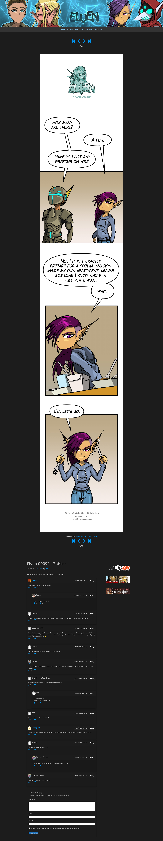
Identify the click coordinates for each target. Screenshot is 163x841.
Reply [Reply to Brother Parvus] (91, 758)
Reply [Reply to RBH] (91, 693)
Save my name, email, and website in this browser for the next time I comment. (55, 828)
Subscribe (98, 29)
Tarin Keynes (92, 536)
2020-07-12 (39, 569)
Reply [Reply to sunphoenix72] (92, 629)
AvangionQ (36, 727)
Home (63, 29)
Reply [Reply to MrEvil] (92, 743)
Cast (82, 29)
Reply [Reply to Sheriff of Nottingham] (92, 678)
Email (30, 821)
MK (47, 569)
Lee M (34, 580)
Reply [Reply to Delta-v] (92, 647)
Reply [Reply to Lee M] (92, 581)
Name (30, 814)
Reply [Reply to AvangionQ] (92, 728)
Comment (32, 800)
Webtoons (89, 29)
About (77, 29)
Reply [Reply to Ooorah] (92, 614)
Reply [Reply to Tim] (92, 713)
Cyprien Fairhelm (81, 536)
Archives (70, 29)
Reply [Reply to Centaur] (92, 662)
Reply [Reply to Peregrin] (91, 595)
